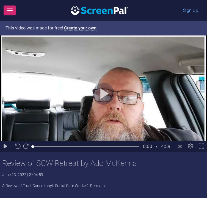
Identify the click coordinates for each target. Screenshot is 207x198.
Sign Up (190, 10)
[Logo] (99, 10)
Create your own (80, 28)
